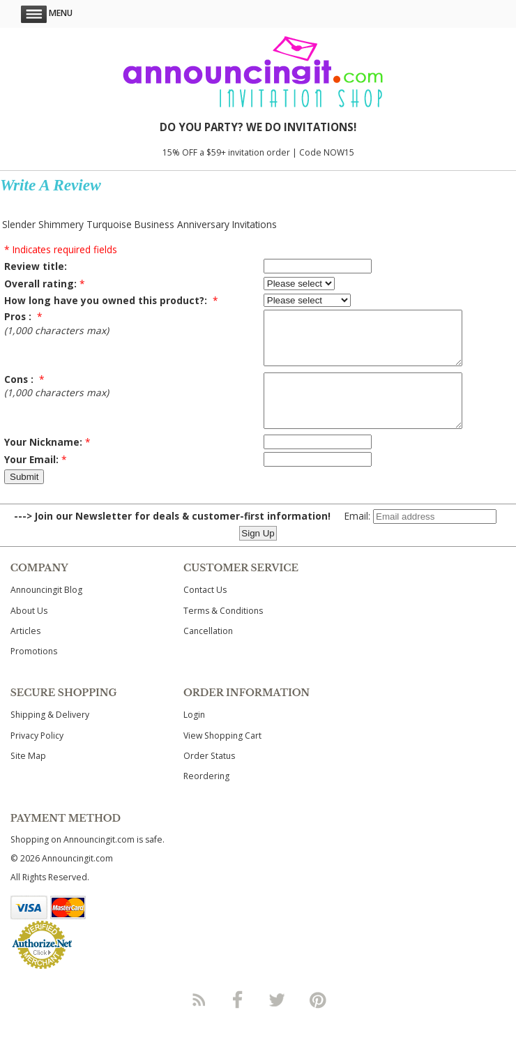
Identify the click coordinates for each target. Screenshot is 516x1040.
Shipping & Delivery (49, 735)
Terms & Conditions (223, 632)
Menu (47, 13)
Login (194, 735)
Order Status (209, 777)
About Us (28, 632)
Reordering (206, 797)
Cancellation (208, 652)
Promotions (33, 672)
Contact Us (205, 611)
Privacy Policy (36, 756)
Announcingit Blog (46, 611)
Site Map (28, 777)
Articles (25, 652)
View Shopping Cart (222, 756)
